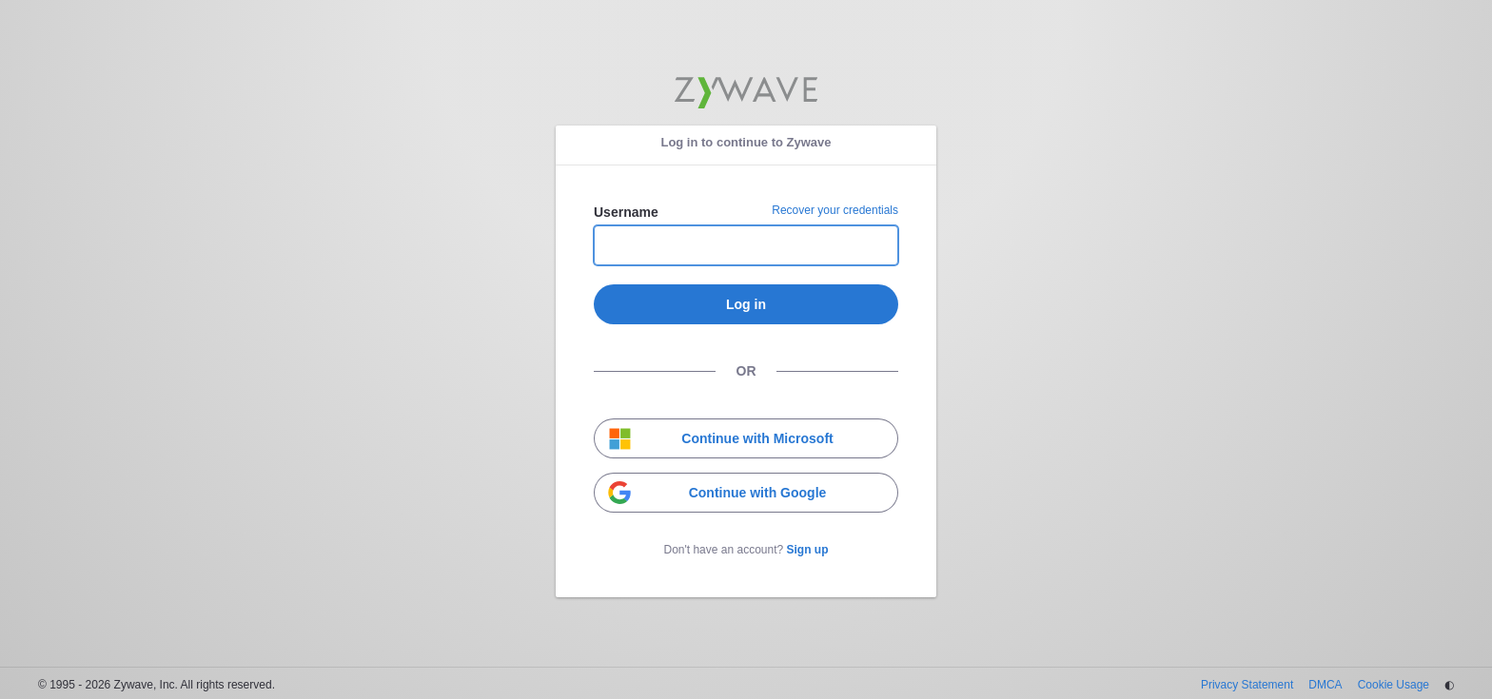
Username (626, 212)
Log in (746, 304)
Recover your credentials (835, 210)
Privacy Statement (1247, 684)
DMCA (1325, 684)
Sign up (808, 549)
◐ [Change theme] (1449, 684)
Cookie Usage (1393, 684)
